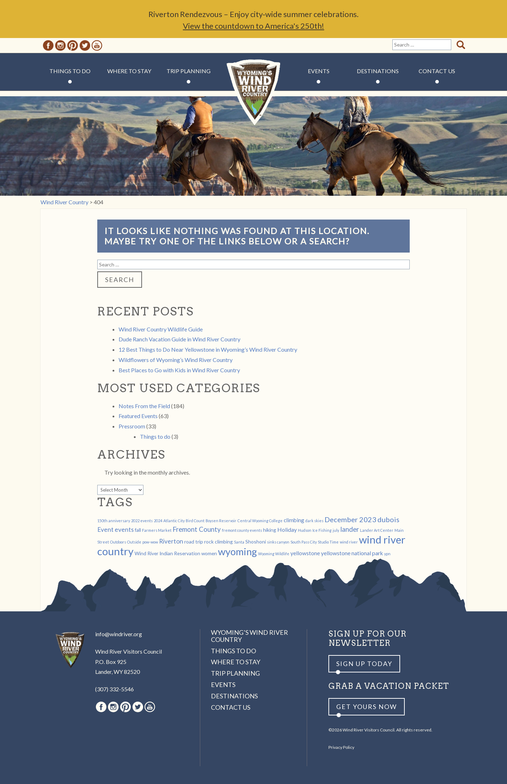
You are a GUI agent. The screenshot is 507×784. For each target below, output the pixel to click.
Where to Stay (129, 70)
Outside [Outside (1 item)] (134, 542)
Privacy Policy (341, 747)
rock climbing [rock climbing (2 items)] (218, 542)
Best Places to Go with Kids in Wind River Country (179, 370)
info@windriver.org (118, 634)
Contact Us (437, 70)
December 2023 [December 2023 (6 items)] (350, 519)
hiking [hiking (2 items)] (269, 530)
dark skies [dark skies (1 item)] (314, 520)
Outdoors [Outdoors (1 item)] (118, 542)
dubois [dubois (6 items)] (388, 519)
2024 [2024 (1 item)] (158, 520)
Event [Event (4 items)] (105, 529)
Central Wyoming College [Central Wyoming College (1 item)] (260, 520)
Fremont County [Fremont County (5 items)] (197, 529)
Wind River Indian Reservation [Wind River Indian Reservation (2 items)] (167, 553)
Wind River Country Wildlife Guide (161, 329)
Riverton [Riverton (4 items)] (171, 541)
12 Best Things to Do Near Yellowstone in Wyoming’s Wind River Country (208, 349)
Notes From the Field (144, 405)
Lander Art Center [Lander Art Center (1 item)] (376, 530)
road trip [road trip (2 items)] (193, 542)
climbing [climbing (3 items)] (294, 520)
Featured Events (138, 415)
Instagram (60, 45)
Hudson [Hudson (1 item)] (304, 530)
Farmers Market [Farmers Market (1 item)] (156, 530)
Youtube (97, 45)
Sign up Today (364, 663)
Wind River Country (253, 92)
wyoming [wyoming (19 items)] (237, 551)
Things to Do (70, 70)
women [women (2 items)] (209, 553)
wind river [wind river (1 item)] (349, 542)
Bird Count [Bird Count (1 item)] (195, 520)
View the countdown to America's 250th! (253, 26)
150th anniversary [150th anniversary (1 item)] (113, 520)
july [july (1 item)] (336, 530)
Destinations (378, 70)
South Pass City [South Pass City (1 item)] (303, 542)
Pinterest (72, 45)
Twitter (85, 45)
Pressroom (132, 426)
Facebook (48, 45)
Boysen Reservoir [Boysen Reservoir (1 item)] (221, 520)
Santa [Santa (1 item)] (239, 542)
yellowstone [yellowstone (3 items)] (305, 553)
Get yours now (366, 706)
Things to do (155, 436)
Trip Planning (189, 70)
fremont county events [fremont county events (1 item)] (242, 530)
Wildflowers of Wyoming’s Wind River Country (176, 359)
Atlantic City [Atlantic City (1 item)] (174, 520)
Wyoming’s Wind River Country (249, 635)
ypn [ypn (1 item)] (387, 553)
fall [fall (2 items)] (138, 530)
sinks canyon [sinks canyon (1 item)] (278, 542)
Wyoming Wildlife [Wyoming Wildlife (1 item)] (273, 553)
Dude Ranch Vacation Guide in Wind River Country (179, 339)
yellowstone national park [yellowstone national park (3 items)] (352, 553)
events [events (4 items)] (124, 529)
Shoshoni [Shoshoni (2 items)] (255, 542)
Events (318, 70)
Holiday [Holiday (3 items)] (287, 529)
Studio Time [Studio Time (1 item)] (328, 542)
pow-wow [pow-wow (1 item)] (150, 542)
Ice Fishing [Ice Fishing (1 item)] (322, 530)
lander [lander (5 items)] (349, 529)
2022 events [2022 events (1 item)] (142, 520)
